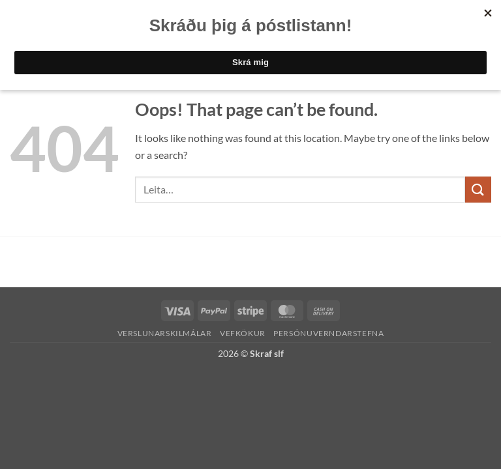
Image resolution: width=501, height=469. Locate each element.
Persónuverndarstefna (328, 333)
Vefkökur (243, 333)
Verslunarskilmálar (164, 333)
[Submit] (478, 189)
